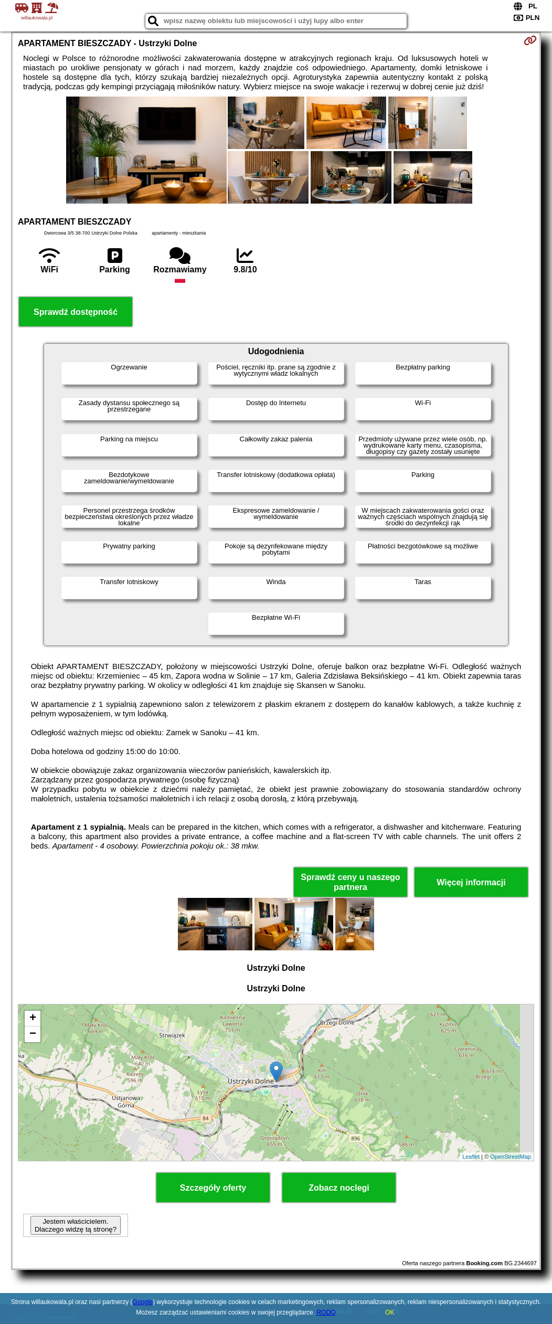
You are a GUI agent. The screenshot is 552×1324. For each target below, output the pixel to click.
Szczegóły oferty (213, 1187)
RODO (325, 1312)
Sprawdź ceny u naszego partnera (350, 882)
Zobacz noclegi (339, 1187)
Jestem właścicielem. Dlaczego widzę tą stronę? (75, 1225)
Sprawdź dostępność (76, 312)
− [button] (32, 1034)
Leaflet (471, 1156)
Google (143, 1302)
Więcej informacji (471, 882)
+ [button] (32, 1018)
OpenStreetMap (510, 1156)
